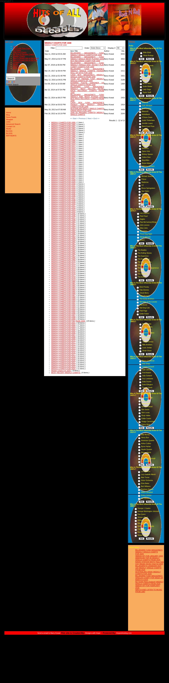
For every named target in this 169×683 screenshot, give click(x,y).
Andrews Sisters (148, 333)
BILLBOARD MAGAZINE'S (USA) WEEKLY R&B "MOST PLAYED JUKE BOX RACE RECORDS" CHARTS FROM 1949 (87, 98)
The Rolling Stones (145, 253)
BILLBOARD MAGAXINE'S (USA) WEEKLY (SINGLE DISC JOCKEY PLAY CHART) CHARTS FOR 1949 (87, 65)
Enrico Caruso (146, 495)
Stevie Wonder (145, 237)
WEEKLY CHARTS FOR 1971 (63, 263)
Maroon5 (145, 111)
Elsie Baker (145, 483)
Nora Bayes (145, 455)
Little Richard (144, 296)
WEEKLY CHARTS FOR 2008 (63, 337)
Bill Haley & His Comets (148, 302)
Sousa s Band (143, 517)
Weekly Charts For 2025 (61, 371)
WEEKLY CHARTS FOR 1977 (63, 275)
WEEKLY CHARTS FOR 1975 (63, 271)
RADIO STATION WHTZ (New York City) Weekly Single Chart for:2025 (149, 563)
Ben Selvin (145, 409)
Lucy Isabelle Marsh (148, 474)
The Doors (142, 277)
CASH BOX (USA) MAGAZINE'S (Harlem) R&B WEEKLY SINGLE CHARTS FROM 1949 (87, 105)
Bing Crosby (146, 324)
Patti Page (143, 311)
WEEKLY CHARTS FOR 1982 (63, 285)
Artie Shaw (146, 364)
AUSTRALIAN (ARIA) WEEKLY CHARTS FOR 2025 (148, 573)
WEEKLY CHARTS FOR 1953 (63, 228)
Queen (142, 240)
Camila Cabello (148, 74)
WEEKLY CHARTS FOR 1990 (63, 301)
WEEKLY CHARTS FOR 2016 (63, 353)
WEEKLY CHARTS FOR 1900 (63, 124)
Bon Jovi (144, 203)
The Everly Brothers (147, 299)
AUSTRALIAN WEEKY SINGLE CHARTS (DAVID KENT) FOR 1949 (87, 110)
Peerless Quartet (147, 489)
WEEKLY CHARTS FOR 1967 (63, 255)
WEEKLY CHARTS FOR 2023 (63, 367)
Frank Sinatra (147, 327)
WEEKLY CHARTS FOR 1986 (63, 293)
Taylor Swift (147, 92)
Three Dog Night (146, 234)
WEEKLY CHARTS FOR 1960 (63, 242)
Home (15, 46)
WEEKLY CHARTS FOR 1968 (63, 257)
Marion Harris (146, 452)
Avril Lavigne (146, 108)
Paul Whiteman (147, 398)
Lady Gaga (147, 89)
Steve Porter (142, 523)
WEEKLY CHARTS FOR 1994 (63, 309)
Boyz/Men (145, 160)
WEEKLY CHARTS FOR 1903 (63, 130)
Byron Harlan (146, 446)
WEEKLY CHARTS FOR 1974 (63, 269)
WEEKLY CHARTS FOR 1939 (63, 202)
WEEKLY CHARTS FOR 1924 (63, 172)
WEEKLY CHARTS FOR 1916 (63, 156)
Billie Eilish (147, 52)
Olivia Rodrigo (148, 55)
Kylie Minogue (147, 105)
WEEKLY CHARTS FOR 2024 (63, 369)
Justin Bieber (147, 86)
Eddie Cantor (146, 418)
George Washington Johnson (148, 511)
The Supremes (143, 256)
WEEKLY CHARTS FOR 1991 (63, 303)
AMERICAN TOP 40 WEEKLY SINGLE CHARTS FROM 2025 (147, 559)
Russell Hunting (143, 532)
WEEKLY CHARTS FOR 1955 (63, 232)
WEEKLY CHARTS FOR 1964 (63, 249)
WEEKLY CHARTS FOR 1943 (63, 210)
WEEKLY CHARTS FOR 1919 (63, 162)
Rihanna (145, 102)
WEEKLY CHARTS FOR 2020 (63, 361)
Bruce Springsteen (148, 188)
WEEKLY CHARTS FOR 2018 (63, 357)
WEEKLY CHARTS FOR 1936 (63, 196)
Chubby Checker (144, 265)
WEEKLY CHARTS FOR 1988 (63, 297)
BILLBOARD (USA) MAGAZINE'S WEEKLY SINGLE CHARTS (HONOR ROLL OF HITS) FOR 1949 (87, 71)
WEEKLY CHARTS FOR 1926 (63, 176)
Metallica (145, 148)
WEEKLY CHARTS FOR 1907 (63, 138)
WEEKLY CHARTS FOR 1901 (63, 126)
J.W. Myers (142, 529)
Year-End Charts (19, 52)
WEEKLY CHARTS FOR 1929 (63, 182)
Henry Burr (145, 437)
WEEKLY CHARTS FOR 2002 (63, 325)
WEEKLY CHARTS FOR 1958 (63, 238)
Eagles (142, 219)
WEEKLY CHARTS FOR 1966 (63, 253)
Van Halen (145, 191)
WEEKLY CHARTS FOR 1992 (63, 305)
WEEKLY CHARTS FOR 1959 (63, 240)
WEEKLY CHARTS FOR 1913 (63, 150)
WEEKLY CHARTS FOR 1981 (63, 283)
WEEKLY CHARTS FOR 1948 (63, 220)
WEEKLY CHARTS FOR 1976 (63, 273)
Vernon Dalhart (146, 407)
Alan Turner (145, 477)
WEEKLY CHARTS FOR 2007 (63, 335)
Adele (145, 80)
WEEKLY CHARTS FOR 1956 (63, 234)
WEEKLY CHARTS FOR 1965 (63, 251)
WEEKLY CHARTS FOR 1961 (63, 244)
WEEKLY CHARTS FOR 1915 (63, 154)
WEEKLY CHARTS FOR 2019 (63, 359)
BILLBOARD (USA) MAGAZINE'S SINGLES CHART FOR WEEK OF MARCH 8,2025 (149, 578)
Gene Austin (145, 404)
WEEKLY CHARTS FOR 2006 (63, 333)
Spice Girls (146, 151)
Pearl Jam (145, 142)
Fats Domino (144, 290)
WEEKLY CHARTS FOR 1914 (63, 152)
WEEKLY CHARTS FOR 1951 (63, 224)
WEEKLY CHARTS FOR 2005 (63, 331)
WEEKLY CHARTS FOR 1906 (63, 136)
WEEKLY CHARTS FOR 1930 (63, 184)
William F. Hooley (144, 520)
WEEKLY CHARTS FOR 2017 (63, 355)
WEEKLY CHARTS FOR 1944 (63, 212)
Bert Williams (146, 486)
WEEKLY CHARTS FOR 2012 (63, 345)
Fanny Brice (145, 424)
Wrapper (9, 119)
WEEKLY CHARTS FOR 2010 (63, 341)
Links (8, 122)
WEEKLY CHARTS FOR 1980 (63, 281)
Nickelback (146, 114)
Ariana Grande (148, 66)
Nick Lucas (145, 412)
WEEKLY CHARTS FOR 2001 (63, 323)
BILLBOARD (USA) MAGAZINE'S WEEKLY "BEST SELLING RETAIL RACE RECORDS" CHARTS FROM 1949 (87, 90)
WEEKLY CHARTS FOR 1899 (63, 122)
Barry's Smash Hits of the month (26, 58)
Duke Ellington (147, 385)
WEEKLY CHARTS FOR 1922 (63, 168)
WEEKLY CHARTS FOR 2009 (63, 339)
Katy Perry (147, 68)
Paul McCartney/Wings (148, 222)
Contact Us (17, 62)
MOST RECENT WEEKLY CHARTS (66, 373)
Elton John (144, 228)
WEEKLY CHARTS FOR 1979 (63, 279)
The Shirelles (142, 274)
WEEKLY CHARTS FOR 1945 (63, 214)
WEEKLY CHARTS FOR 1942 (63, 208)
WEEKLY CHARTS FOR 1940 (63, 204)
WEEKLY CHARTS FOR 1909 (63, 142)
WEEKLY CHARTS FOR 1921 (63, 166)
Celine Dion (146, 157)
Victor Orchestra (147, 480)
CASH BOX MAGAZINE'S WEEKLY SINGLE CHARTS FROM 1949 (87, 76)
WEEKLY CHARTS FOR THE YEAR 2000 (68, 321)
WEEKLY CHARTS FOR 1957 (63, 236)
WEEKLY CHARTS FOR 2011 (63, 343)
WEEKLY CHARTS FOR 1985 (63, 291)
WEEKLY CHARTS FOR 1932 (63, 188)
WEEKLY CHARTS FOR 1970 (63, 261)
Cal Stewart (145, 498)
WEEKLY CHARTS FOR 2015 (63, 351)
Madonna (144, 182)
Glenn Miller (146, 330)
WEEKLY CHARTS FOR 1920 (63, 164)
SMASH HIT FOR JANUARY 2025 (149, 556)
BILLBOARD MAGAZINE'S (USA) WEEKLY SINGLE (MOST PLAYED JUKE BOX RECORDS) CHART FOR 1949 (87, 59)
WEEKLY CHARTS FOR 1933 (63, 190)
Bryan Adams (147, 163)
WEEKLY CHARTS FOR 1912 (63, 148)
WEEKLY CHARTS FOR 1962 (63, 246)
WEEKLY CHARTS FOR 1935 (63, 194)
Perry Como (146, 339)
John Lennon (145, 225)
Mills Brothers (147, 345)
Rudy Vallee (145, 415)
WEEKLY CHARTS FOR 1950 (63, 222)
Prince (143, 179)
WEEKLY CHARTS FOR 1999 (63, 319)
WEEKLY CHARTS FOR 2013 (63, 347)
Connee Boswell (148, 367)
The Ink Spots (147, 387)
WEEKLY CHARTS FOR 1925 (63, 174)
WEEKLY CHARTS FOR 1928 (63, 180)
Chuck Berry (144, 293)
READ (15, 64)
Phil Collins (145, 200)
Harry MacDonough (148, 458)
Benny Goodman (148, 361)
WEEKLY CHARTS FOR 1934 (63, 192)
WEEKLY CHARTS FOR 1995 (63, 311)
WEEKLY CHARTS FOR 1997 (63, 315)
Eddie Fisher (144, 314)
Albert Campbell (147, 492)
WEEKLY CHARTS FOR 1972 (63, 265)
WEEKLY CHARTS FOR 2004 (63, 329)
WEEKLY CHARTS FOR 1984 (63, 289)
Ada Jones (145, 461)
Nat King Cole (145, 308)
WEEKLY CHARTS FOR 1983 (63, 287)
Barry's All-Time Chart (22, 48)
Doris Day (146, 336)
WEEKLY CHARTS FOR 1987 (63, 295)
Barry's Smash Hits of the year (25, 60)
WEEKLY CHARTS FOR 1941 (63, 206)
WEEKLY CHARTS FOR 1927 (63, 178)
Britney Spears (147, 154)
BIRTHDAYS (18, 68)
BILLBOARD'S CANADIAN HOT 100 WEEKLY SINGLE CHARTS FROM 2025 (148, 568)
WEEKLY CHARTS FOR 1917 (63, 158)
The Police (145, 197)
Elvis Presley (144, 287)
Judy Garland (147, 376)
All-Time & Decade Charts (23, 54)
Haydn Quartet (146, 449)
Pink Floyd (144, 216)
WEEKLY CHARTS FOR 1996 (63, 313)
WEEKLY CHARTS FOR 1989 (63, 299)
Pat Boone (143, 305)
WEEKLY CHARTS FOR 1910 (63, 144)
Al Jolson (144, 401)
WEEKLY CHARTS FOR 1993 (63, 307)
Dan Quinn (142, 514)
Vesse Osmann (143, 535)
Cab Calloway (147, 370)
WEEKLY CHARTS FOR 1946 (63, 216)
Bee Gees (143, 231)
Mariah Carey (147, 145)
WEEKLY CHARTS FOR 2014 (63, 349)
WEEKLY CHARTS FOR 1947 (63, 218)
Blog (8, 115)
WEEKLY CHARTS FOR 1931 (63, 186)
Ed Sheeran (147, 71)
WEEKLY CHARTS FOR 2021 (63, 363)
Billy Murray (145, 434)
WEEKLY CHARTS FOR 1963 (63, 248)
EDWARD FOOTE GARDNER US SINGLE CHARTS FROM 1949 (87, 84)
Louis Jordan (147, 348)
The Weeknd (147, 77)
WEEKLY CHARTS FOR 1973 (63, 267)
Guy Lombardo (147, 379)
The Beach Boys (144, 259)
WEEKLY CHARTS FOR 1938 (63, 200)
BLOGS (16, 66)
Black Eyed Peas (148, 126)
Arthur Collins (146, 443)
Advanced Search (13, 124)
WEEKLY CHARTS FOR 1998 (63, 317)
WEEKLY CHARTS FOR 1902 (63, 128)
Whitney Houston (148, 166)
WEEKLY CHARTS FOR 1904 (63, 132)
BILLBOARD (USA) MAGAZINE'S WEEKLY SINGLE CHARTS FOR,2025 (149, 552)
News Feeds (11, 117)
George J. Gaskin (144, 508)
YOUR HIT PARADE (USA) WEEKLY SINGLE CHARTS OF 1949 (87, 80)
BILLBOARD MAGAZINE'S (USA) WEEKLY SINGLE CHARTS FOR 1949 (87, 54)
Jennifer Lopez (147, 123)
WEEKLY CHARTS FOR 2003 (63, 327)
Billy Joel (144, 194)
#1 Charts (17, 50)
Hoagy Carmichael (148, 421)
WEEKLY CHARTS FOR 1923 (63, 170)
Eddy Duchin (147, 382)
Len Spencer (145, 471)
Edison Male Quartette (146, 526)
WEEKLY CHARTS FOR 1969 (63, 259)
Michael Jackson (147, 176)
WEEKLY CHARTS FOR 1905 (63, 134)
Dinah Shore (147, 351)
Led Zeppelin (145, 213)
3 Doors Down (147, 117)
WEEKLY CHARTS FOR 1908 (63, 140)
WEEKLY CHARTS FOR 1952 (63, 226)
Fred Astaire (146, 373)
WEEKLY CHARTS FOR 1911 (63, 146)
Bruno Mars (147, 83)
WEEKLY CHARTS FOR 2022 (63, 365)
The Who (141, 271)
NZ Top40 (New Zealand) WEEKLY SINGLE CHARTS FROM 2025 (149, 583)
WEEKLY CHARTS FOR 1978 (63, 277)
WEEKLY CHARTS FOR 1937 (63, 198)
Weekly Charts (19, 56)
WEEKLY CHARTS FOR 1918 (63, 160)
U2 (142, 185)
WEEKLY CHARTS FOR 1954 (63, 230)
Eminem (145, 129)
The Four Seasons (144, 262)
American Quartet (147, 440)
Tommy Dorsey (147, 342)
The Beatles (142, 250)
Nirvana (145, 139)
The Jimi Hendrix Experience (148, 268)
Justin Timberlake (148, 120)
